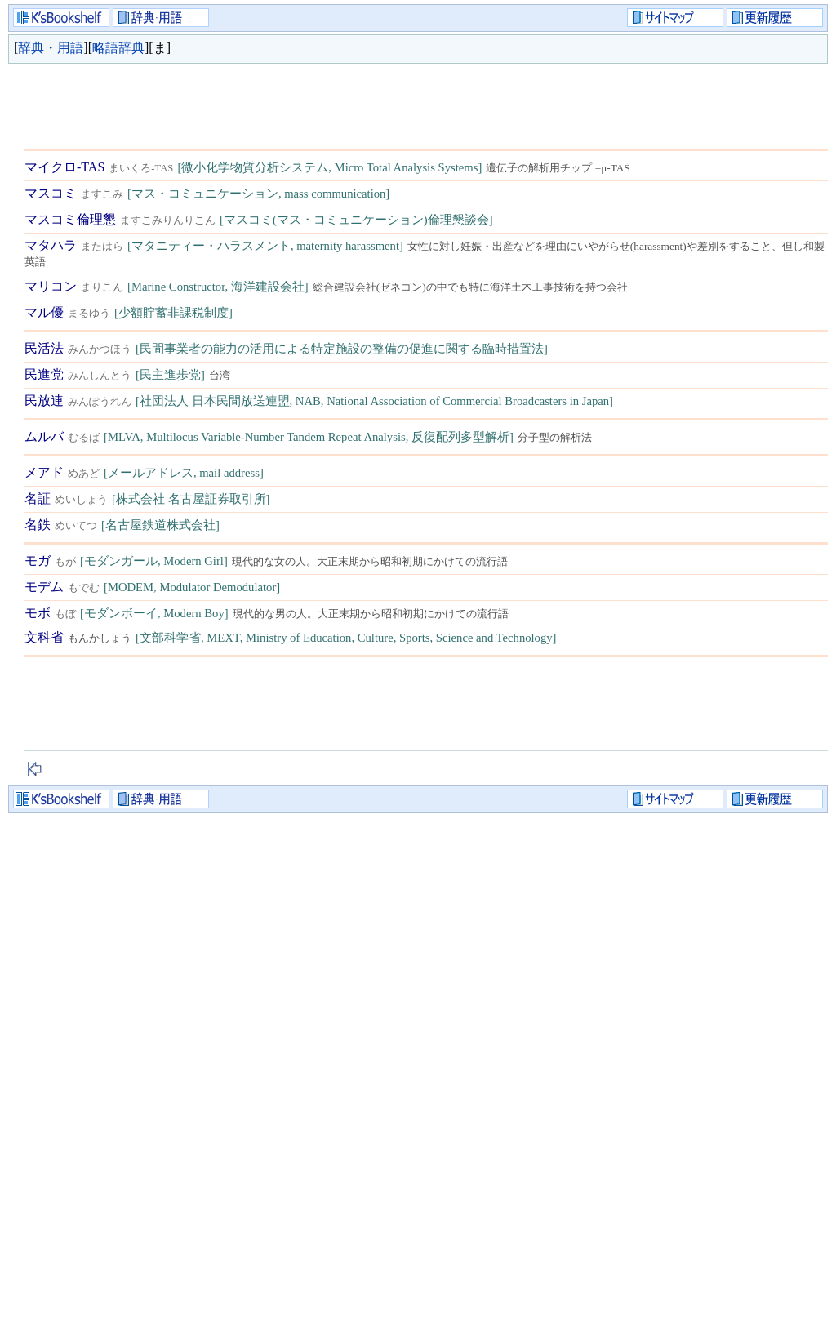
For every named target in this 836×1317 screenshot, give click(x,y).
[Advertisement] (321, 102)
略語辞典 (118, 48)
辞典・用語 (50, 48)
